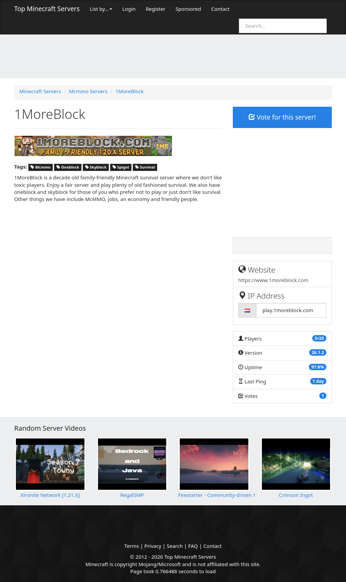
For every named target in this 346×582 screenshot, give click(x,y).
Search (174, 545)
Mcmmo (40, 167)
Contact (220, 8)
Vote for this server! (282, 117)
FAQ (193, 545)
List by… (101, 8)
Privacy (152, 545)
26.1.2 (318, 352)
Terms (131, 545)
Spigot (121, 167)
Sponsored (188, 8)
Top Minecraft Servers (47, 8)
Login (128, 8)
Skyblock (96, 167)
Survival (145, 167)
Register (155, 8)
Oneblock (67, 167)
